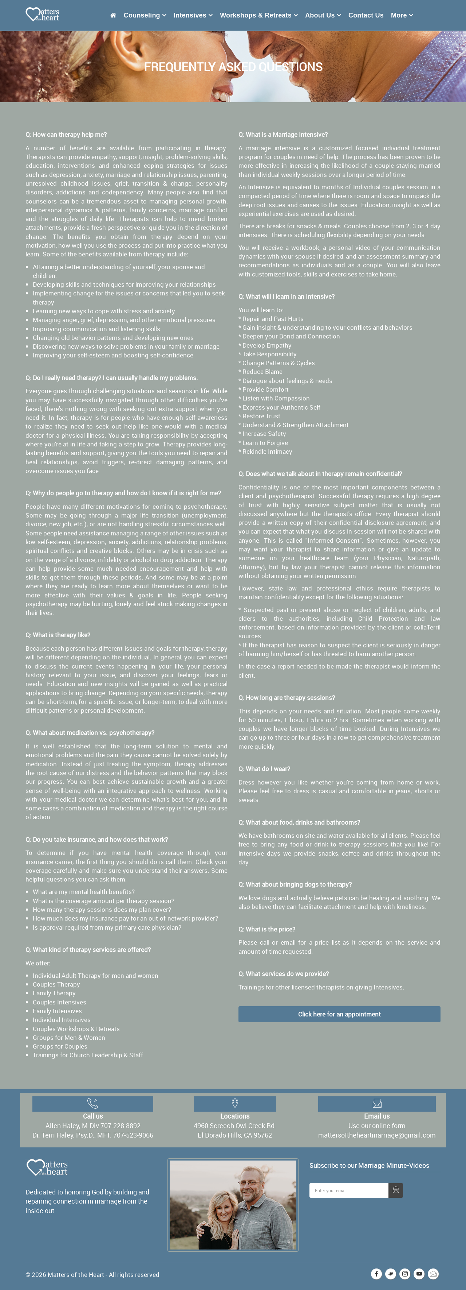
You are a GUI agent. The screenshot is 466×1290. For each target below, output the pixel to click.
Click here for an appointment (339, 1014)
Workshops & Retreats (256, 15)
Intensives (190, 15)
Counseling (142, 15)
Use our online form (377, 1125)
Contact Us (366, 15)
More (399, 15)
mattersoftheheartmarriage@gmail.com (377, 1135)
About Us (320, 15)
